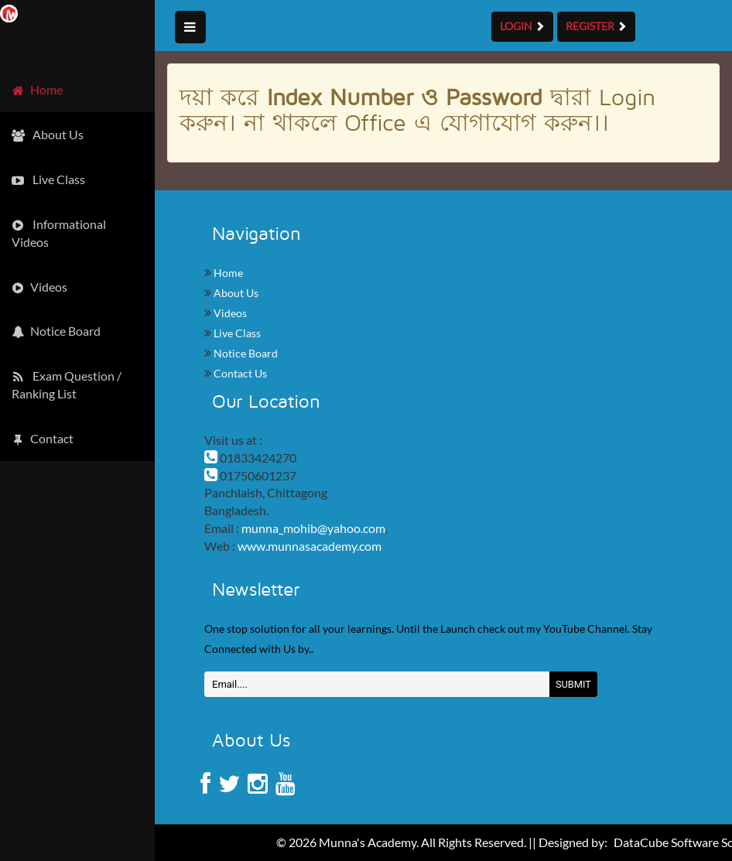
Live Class (236, 333)
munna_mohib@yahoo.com (313, 528)
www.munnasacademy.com (309, 545)
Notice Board (244, 353)
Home (227, 272)
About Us (234, 292)
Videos (229, 312)
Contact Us (239, 373)
